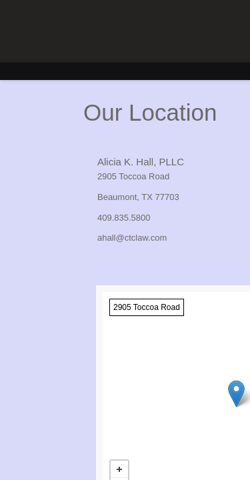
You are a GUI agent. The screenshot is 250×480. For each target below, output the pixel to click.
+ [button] (119, 469)
